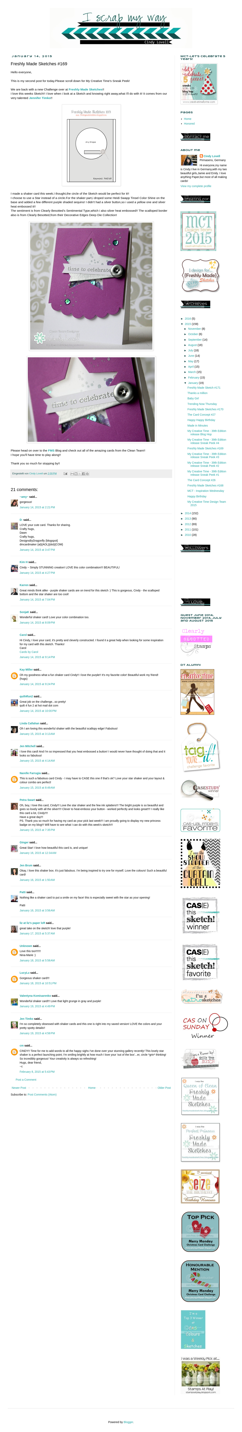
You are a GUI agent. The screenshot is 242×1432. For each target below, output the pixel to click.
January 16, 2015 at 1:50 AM (37, 879)
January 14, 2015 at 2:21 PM (37, 507)
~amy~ (24, 496)
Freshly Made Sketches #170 (205, 409)
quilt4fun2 (26, 696)
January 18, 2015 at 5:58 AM (37, 960)
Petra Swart (27, 800)
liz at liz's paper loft (32, 923)
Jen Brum (26, 865)
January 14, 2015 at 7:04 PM (37, 599)
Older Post (164, 1087)
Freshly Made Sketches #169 (205, 448)
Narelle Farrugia (30, 773)
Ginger (24, 842)
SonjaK (24, 612)
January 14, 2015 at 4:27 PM (37, 572)
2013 (188, 518)
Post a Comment (26, 1079)
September (195, 339)
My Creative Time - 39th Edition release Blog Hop (206, 432)
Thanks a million (197, 393)
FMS (51, 450)
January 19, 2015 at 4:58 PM (37, 1033)
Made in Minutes (197, 425)
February (194, 377)
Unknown (26, 946)
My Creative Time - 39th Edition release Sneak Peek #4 (206, 441)
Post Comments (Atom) (42, 1094)
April (191, 366)
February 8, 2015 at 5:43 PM (37, 1071)
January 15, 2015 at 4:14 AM (37, 760)
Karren (24, 585)
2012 (188, 524)
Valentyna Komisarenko (35, 995)
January (193, 382)
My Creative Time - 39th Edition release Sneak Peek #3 (206, 455)
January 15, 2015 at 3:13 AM (37, 733)
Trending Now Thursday (202, 404)
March (192, 372)
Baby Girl (193, 398)
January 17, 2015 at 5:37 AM (37, 933)
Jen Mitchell (28, 746)
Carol (23, 634)
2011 (188, 529)
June (191, 355)
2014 (188, 513)
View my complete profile (196, 186)
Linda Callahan (29, 723)
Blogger (128, 1422)
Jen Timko (26, 1018)
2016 (188, 318)
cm (22, 1045)
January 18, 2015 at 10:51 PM (38, 983)
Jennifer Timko (40, 98)
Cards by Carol (29, 652)
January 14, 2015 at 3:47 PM (37, 549)
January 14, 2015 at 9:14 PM (37, 657)
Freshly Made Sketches (85, 89)
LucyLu (25, 972)
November (195, 328)
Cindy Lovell (212, 156)
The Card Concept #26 (201, 480)
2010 (188, 534)
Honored (189, 123)
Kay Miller (26, 669)
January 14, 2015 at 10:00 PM (38, 710)
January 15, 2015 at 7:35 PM (37, 829)
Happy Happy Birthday (201, 420)
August (192, 345)
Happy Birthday (196, 496)
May (191, 361)
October (193, 334)
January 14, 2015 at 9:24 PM (37, 684)
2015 (188, 324)
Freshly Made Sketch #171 (204, 387)
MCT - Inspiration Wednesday (205, 490)
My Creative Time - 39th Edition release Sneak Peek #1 (206, 473)
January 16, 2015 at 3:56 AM (37, 910)
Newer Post (19, 1087)
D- (21, 519)
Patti (23, 892)
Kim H (24, 562)
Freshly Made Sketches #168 (205, 485)
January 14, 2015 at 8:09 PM (37, 622)
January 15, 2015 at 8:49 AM (37, 787)
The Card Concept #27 (201, 414)
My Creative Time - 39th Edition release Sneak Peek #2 (206, 464)
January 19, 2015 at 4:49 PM (37, 1006)
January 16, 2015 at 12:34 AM (38, 852)
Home (91, 1087)
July (191, 350)
